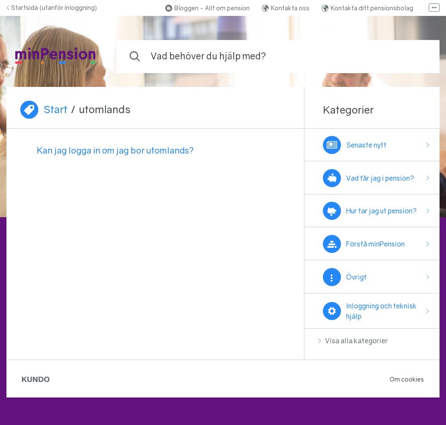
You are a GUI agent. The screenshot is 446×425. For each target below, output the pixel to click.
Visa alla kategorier (353, 340)
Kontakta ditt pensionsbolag (367, 8)
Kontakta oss (286, 8)
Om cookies (407, 379)
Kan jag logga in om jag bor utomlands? (115, 150)
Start (55, 109)
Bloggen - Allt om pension (207, 8)
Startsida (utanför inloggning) (51, 7)
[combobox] (278, 56)
